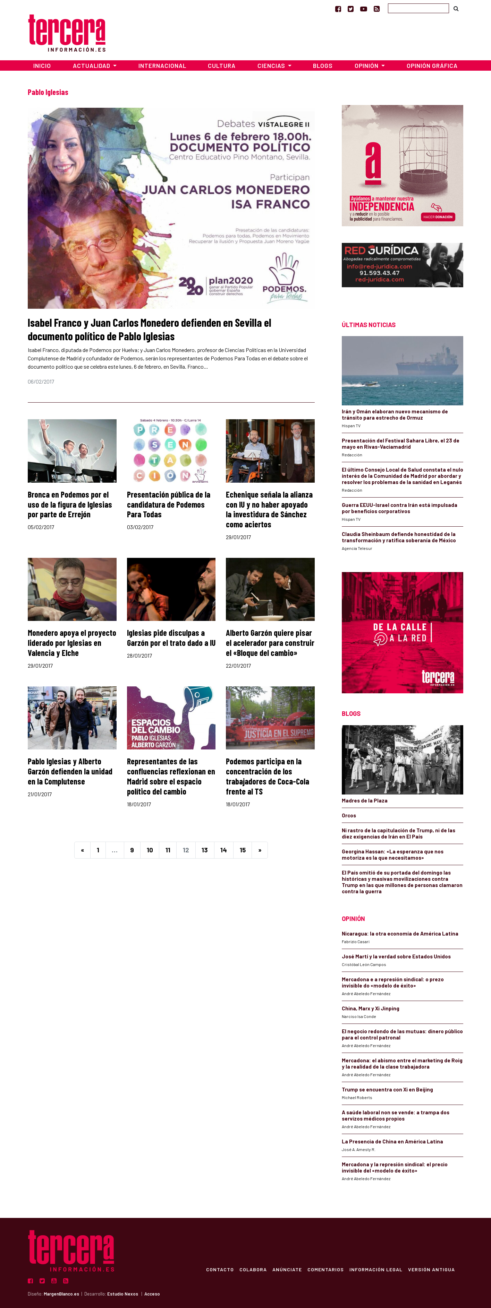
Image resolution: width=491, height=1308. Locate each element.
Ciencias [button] (272, 65)
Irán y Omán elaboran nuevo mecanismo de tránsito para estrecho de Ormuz (395, 414)
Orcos (349, 815)
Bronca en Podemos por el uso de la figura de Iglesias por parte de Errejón (70, 504)
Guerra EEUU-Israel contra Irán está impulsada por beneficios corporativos (399, 508)
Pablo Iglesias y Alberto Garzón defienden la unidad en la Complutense (70, 771)
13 (205, 850)
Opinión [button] (367, 65)
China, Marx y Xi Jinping (370, 1008)
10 (150, 850)
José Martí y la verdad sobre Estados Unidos (396, 956)
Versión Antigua (431, 1269)
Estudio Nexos (122, 1294)
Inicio (42, 65)
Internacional (162, 65)
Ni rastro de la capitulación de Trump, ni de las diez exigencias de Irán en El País (398, 833)
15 (243, 850)
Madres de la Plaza (365, 800)
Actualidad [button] (92, 65)
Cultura (222, 65)
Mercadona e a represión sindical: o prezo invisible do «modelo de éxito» (393, 982)
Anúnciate (287, 1269)
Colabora (253, 1269)
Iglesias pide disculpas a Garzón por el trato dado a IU (171, 637)
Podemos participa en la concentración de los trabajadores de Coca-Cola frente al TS (267, 776)
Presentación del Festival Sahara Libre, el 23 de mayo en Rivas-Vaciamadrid (400, 443)
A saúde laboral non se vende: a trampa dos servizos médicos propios (395, 1115)
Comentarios (325, 1269)
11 (168, 850)
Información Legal (376, 1269)
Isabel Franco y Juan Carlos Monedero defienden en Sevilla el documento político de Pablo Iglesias (149, 329)
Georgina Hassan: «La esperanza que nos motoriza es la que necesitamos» (392, 854)
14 (223, 850)
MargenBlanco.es (61, 1294)
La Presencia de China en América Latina (392, 1141)
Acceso (152, 1294)
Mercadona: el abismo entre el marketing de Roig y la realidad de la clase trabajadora (402, 1063)
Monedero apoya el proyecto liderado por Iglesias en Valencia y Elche (72, 642)
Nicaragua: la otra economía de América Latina (400, 933)
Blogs (323, 65)
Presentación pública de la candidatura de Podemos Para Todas (168, 504)
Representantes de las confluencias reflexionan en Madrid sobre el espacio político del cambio (171, 776)
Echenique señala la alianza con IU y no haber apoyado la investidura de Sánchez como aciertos (269, 509)
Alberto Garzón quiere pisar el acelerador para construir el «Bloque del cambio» (270, 642)
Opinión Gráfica (432, 65)
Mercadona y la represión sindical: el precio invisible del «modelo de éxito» (395, 1167)
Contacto (220, 1269)
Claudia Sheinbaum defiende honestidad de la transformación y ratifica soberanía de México (399, 537)
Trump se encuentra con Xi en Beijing (387, 1089)
